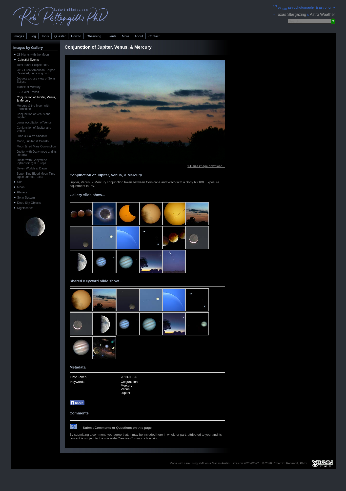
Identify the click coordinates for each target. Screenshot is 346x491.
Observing (93, 36)
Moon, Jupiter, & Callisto (33, 141)
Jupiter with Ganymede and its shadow (37, 153)
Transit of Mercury (29, 87)
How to (76, 36)
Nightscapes (24, 208)
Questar (60, 36)
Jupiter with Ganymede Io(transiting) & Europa (32, 161)
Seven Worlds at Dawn (32, 168)
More (125, 36)
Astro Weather (322, 14)
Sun (18, 182)
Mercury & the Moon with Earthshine (33, 107)
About (139, 36)
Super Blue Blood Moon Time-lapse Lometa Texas (36, 175)
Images (19, 36)
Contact (154, 36)
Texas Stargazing (291, 14)
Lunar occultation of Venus (34, 122)
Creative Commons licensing (138, 438)
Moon (19, 187)
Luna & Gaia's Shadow (32, 136)
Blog (32, 36)
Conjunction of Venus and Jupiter (34, 115)
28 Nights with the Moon (31, 54)
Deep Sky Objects (27, 203)
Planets (20, 192)
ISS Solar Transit (28, 92)
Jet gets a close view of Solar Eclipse (36, 80)
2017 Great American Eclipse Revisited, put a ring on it (36, 71)
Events (112, 36)
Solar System (24, 197)
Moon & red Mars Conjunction (36, 146)
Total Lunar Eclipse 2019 (33, 65)
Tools (45, 36)
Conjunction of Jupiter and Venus (34, 129)
